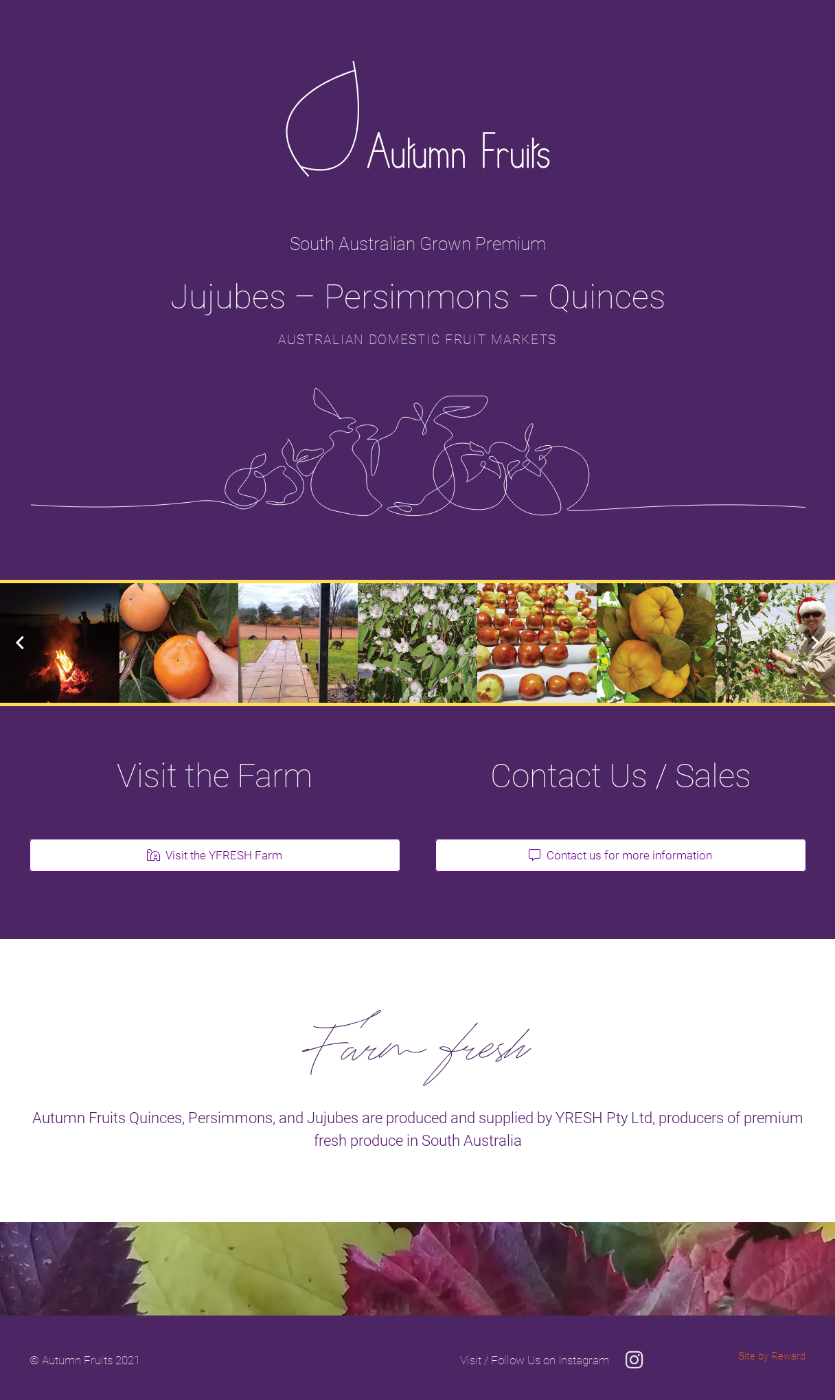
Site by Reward (771, 1356)
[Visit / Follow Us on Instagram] (534, 1360)
